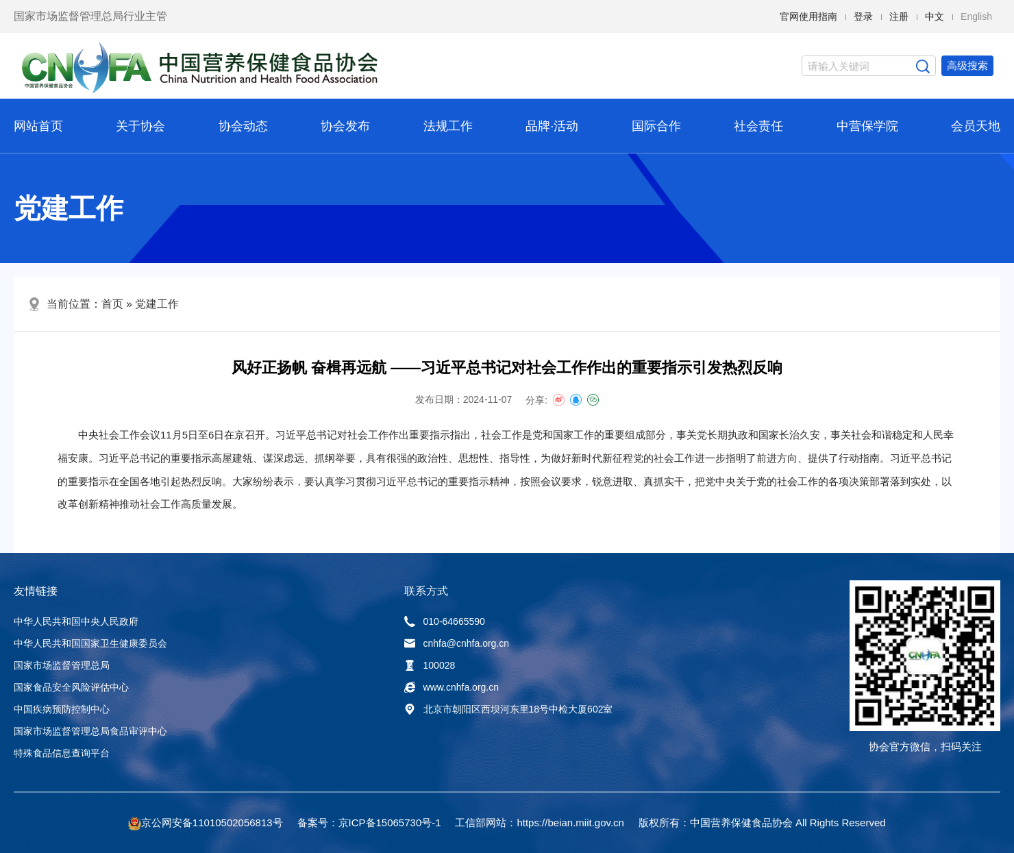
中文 (934, 16)
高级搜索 (967, 65)
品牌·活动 (551, 126)
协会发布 (345, 126)
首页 (112, 304)
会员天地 (975, 126)
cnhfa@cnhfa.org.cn (457, 643)
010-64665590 (444, 621)
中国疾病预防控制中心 (62, 709)
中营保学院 (867, 126)
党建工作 (157, 304)
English (976, 16)
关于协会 (140, 126)
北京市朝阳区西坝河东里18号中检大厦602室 (508, 709)
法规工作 (448, 126)
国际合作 (656, 126)
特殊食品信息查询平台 (62, 752)
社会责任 (758, 126)
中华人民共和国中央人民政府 (76, 621)
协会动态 (243, 126)
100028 (430, 665)
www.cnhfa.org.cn (451, 687)
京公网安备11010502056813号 (212, 822)
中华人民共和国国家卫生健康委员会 (90, 643)
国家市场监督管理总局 (62, 665)
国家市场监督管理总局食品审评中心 (90, 731)
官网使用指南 (808, 16)
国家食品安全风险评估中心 (71, 687)
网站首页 (38, 126)
